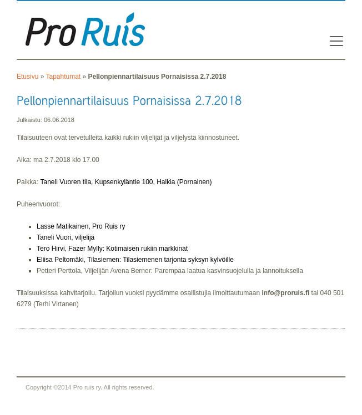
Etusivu (27, 76)
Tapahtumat (63, 76)
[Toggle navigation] (333, 41)
